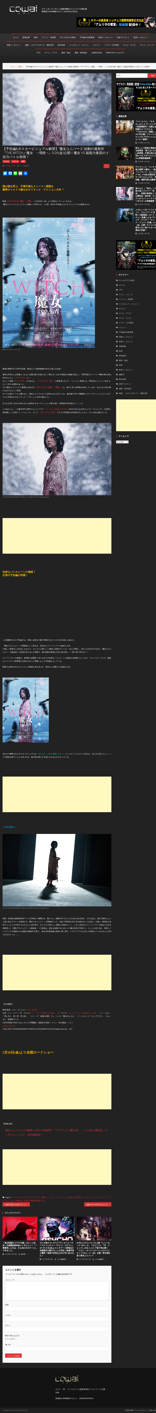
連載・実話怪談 (81, 53)
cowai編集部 (24, 166)
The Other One (17, 1197)
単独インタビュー (105, 37)
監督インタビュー (141, 37)
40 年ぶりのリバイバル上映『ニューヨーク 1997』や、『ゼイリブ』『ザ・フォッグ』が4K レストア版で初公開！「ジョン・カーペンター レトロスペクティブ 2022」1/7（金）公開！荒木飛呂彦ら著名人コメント (93, 1249)
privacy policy (141, 1410)
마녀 (43, 1200)
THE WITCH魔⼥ (39, 1197)
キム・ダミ (85, 1197)
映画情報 (122, 355)
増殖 (18, 1200)
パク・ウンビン (97, 1197)
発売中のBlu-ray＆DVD (115, 53)
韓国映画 (33, 1200)
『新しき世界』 (19, 381)
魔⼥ (39, 1200)
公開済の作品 (96, 53)
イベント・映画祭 (49, 37)
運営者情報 (129, 1410)
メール (7, 1315)
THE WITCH (28, 1197)
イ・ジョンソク (52, 1197)
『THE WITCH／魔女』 (22, 378)
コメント (10, 1280)
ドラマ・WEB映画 (111, 45)
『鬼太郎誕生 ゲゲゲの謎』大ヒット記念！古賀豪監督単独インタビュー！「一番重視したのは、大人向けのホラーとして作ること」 (20, 1247)
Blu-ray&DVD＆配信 (68, 37)
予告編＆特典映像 (87, 37)
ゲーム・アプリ (51, 53)
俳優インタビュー (14, 45)
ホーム (15, 37)
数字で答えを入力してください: (12, 1337)
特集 (120, 365)
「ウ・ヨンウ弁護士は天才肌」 (56, 409)
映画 (35, 37)
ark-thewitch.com (9, 1026)
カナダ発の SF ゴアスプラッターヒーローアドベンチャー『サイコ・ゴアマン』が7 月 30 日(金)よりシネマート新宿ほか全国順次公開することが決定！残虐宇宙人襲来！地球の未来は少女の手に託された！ (57, 1249)
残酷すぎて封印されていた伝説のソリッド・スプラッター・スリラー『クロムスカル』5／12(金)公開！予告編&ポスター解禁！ (99, 1204)
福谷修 (23, 1254)
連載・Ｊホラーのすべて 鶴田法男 (39, 45)
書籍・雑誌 (65, 53)
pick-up (6, 161)
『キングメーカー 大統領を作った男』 (82, 1013)
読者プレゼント (123, 37)
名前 (7, 1304)
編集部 (121, 374)
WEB (39, 53)
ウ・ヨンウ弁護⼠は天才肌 (70, 1197)
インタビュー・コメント (79, 45)
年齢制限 (122, 346)
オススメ (15, 161)
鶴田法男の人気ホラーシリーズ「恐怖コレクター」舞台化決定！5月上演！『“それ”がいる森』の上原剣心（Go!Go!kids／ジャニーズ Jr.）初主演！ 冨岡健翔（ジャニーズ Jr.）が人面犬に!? (18, 1204)
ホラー (13, 1200)
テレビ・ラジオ (129, 45)
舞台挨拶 (61, 45)
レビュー (96, 45)
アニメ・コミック (147, 45)
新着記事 (26, 37)
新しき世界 (24, 1200)
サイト (7, 1325)
